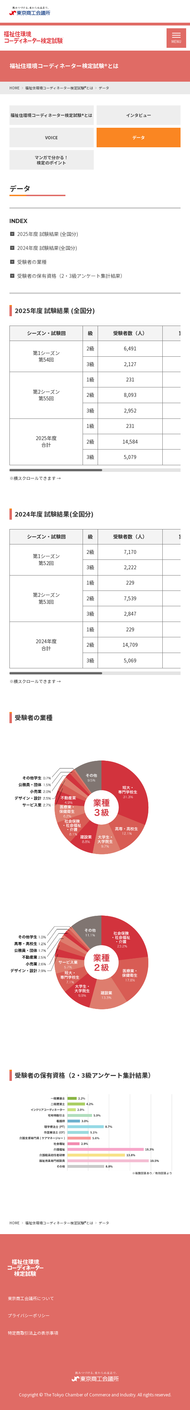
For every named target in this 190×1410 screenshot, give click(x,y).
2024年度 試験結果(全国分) (47, 247)
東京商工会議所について (31, 1298)
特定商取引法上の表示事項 (33, 1333)
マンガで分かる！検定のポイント (51, 159)
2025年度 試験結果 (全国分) (47, 233)
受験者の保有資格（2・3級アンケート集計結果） (71, 275)
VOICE (51, 137)
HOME (14, 87)
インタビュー (138, 115)
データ (138, 137)
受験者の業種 (32, 261)
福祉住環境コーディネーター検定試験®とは (59, 87)
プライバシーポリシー (29, 1315)
